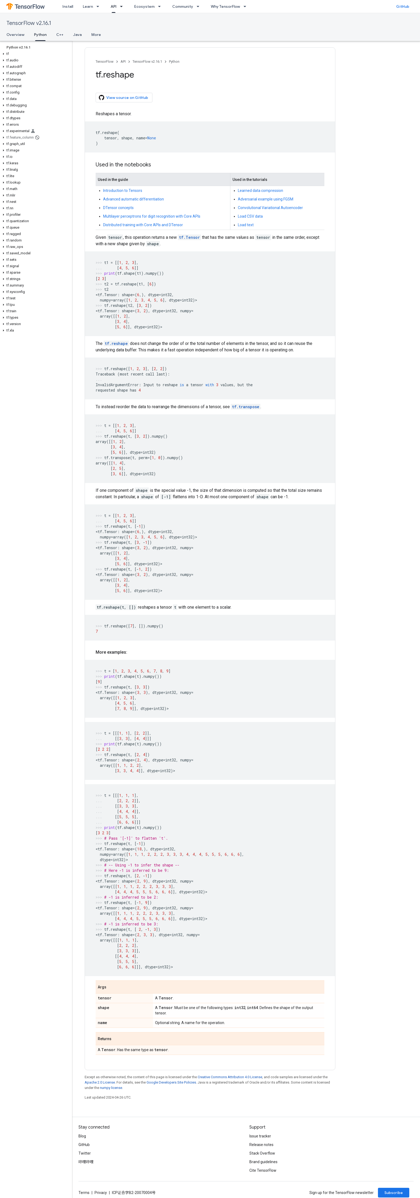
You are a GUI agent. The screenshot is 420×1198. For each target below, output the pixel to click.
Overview (15, 34)
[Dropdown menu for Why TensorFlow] (246, 6)
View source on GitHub (123, 97)
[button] (35, 54)
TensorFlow (105, 61)
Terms (83, 1192)
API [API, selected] (114, 6)
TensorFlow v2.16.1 (28, 23)
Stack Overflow (262, 1153)
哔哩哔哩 (85, 1162)
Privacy (101, 1192)
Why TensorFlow (225, 6)
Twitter (84, 1153)
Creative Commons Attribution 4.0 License (230, 1077)
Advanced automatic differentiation (133, 199)
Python (174, 61)
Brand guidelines (263, 1162)
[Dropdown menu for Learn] (99, 6)
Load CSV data (250, 216)
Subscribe (393, 1192)
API (123, 61)
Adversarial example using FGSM (265, 199)
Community (182, 6)
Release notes (261, 1145)
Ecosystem (144, 6)
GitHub (402, 6)
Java (77, 34)
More (96, 34)
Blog (82, 1136)
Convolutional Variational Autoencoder (270, 208)
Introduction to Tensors (122, 190)
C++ (59, 34)
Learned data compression (260, 190)
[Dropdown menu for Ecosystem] (161, 6)
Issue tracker (260, 1136)
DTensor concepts (118, 208)
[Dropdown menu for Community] (199, 6)
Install (67, 6)
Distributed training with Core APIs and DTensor (143, 225)
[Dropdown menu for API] (123, 6)
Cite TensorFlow (262, 1170)
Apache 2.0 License (100, 1082)
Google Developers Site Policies (171, 1082)
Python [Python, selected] (40, 34)
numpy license (111, 1088)
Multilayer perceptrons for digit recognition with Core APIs (151, 216)
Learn (88, 6)
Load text (246, 225)
